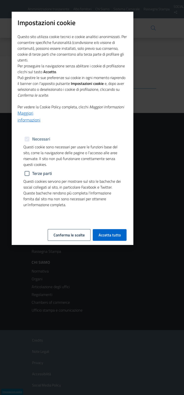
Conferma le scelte (69, 131)
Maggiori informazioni (29, 111)
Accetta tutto (110, 131)
